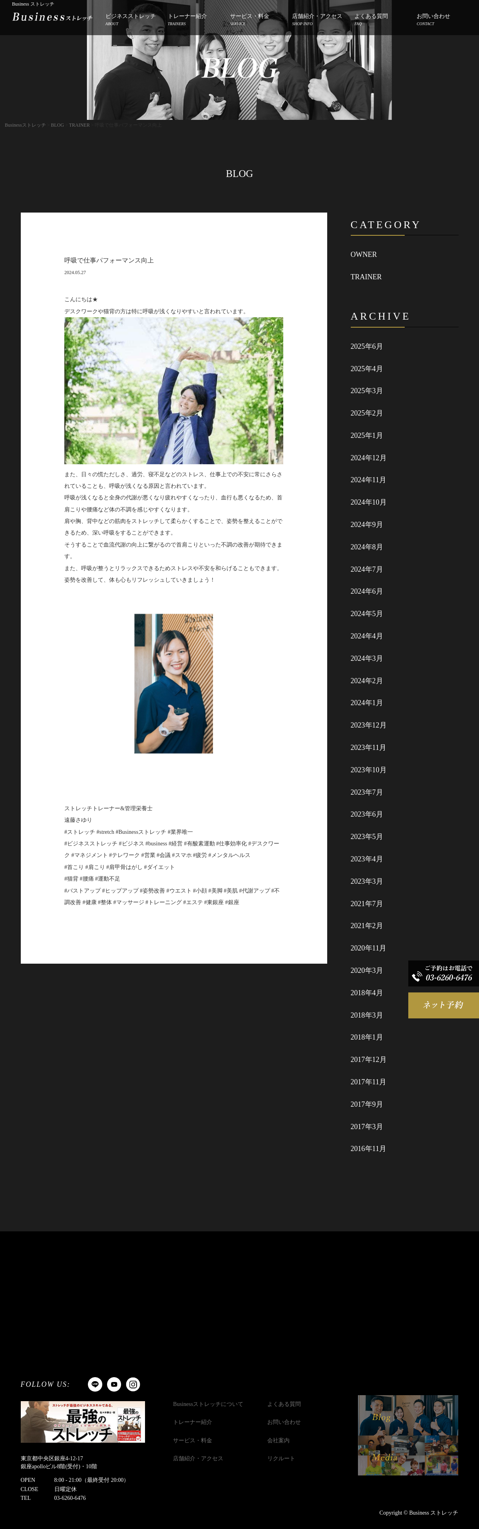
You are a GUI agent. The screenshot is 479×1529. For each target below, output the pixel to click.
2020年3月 (367, 970)
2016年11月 (368, 1149)
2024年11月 (368, 480)
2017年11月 (368, 1082)
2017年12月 (369, 1060)
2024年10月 (369, 502)
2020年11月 (368, 948)
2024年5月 (367, 614)
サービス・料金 (249, 20)
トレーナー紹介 (187, 20)
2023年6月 (367, 814)
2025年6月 (367, 346)
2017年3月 (367, 1127)
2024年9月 (367, 525)
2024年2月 (367, 681)
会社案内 (278, 1441)
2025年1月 (367, 435)
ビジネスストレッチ (130, 20)
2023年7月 (367, 792)
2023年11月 (368, 748)
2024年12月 (369, 458)
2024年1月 (367, 703)
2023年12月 (369, 725)
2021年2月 (367, 926)
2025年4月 (367, 369)
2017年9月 (367, 1104)
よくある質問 (371, 20)
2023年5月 (367, 837)
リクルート (281, 1458)
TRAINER (366, 277)
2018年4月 (367, 993)
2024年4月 (367, 636)
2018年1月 (367, 1037)
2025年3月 (367, 391)
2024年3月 (367, 658)
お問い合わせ (433, 20)
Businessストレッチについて (208, 1404)
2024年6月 (367, 591)
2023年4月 (367, 859)
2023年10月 (369, 770)
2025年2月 (367, 413)
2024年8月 (367, 547)
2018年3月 (367, 1015)
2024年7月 (367, 569)
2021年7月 (367, 904)
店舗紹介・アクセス (317, 20)
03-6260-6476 (70, 1498)
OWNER (364, 254)
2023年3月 (367, 881)
